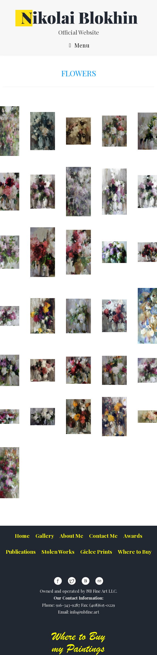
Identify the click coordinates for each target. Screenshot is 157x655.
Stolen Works (58, 551)
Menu (78, 46)
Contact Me (103, 535)
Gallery (44, 535)
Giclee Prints (96, 551)
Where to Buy (135, 551)
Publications (21, 551)
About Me (71, 535)
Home (22, 535)
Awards (132, 535)
